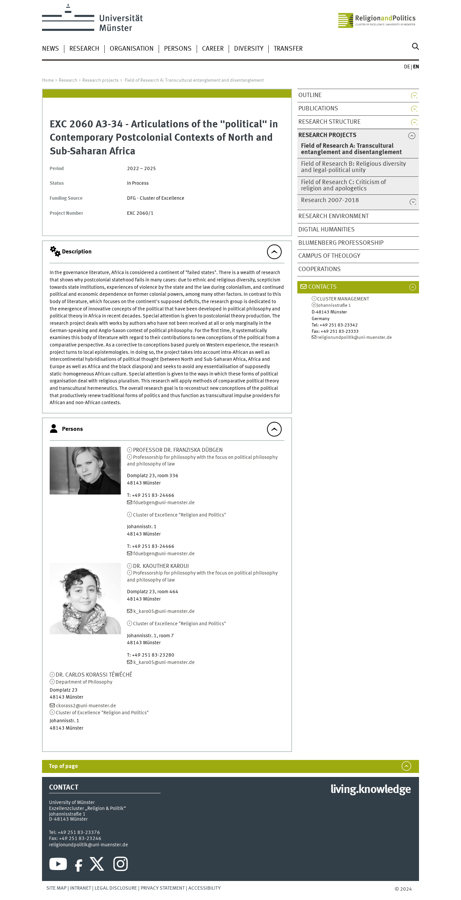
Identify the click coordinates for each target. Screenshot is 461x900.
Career (213, 49)
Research (84, 49)
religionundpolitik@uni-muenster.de (354, 337)
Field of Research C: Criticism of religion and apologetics (343, 185)
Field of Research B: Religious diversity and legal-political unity (353, 167)
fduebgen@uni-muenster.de (164, 503)
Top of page (63, 766)
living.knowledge (370, 790)
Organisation (132, 49)
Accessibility (204, 888)
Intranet (80, 888)
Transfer (288, 49)
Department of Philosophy (84, 682)
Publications (318, 109)
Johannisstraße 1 (334, 305)
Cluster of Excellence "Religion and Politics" (179, 515)
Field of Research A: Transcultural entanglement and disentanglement (194, 80)
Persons (178, 49)
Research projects (100, 80)
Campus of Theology (329, 256)
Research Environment (333, 216)
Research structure (329, 122)
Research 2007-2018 (330, 200)
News (50, 49)
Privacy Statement (163, 888)
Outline (310, 95)
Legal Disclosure (116, 888)
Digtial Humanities (326, 230)
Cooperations (319, 269)
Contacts (322, 287)
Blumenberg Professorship (340, 243)
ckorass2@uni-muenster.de (86, 706)
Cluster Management (343, 299)
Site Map (56, 888)
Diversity (248, 49)
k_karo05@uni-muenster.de (164, 611)
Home (48, 80)
